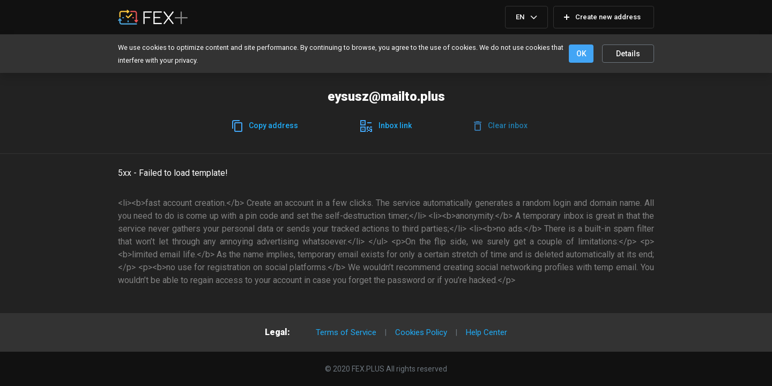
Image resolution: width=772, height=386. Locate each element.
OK (581, 53)
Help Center (486, 332)
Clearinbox (501, 126)
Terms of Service (346, 332)
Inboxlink (386, 126)
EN (520, 17)
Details (628, 53)
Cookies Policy (421, 332)
